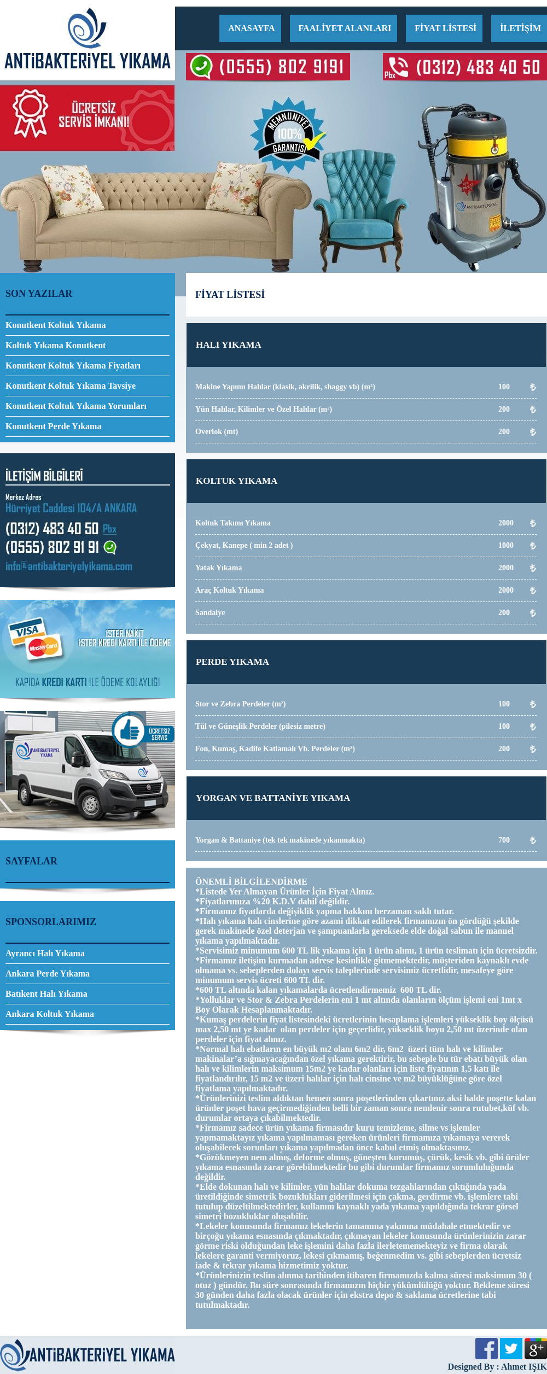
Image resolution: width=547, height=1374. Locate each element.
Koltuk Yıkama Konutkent (55, 345)
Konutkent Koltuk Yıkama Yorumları (76, 406)
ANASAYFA (251, 28)
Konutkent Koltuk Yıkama (55, 325)
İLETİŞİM (520, 28)
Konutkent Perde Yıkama (53, 426)
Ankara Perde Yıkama (47, 973)
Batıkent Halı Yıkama (46, 993)
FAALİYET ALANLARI (345, 28)
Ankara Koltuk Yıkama (49, 1014)
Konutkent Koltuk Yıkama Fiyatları (73, 365)
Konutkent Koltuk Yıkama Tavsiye (70, 385)
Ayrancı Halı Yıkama (45, 953)
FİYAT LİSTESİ (445, 28)
